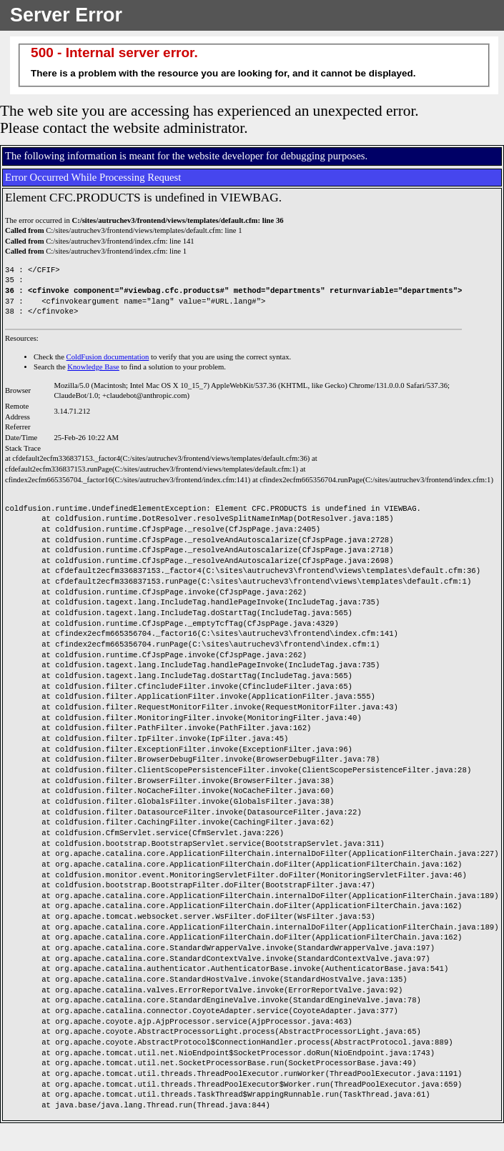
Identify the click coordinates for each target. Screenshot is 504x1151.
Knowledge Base (93, 367)
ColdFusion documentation (107, 357)
